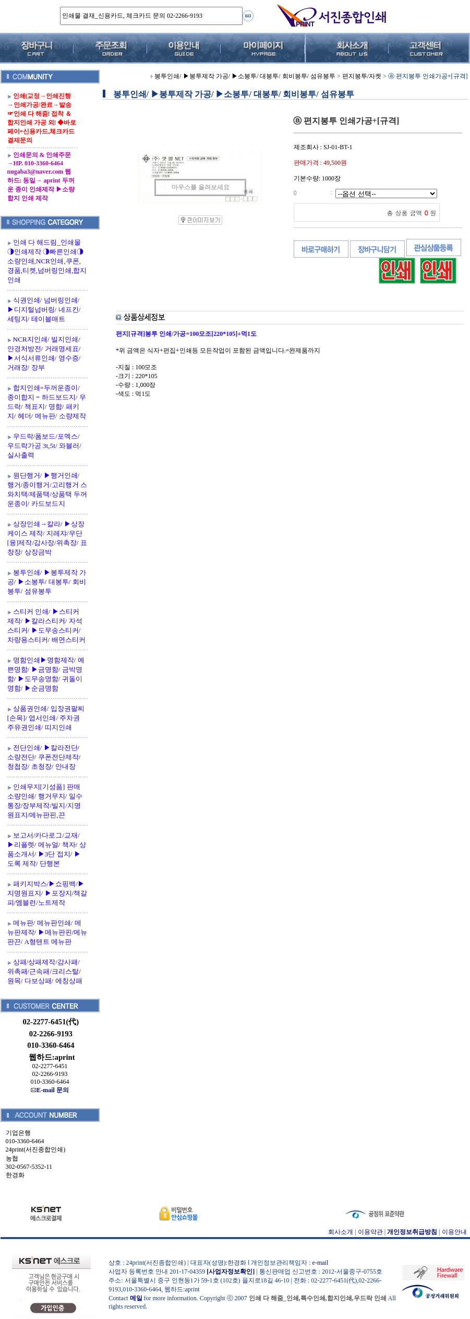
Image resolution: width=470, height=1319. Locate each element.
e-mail (320, 1262)
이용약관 (370, 1232)
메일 (136, 1298)
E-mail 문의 (50, 1090)
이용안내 (454, 1232)
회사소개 (340, 1232)
